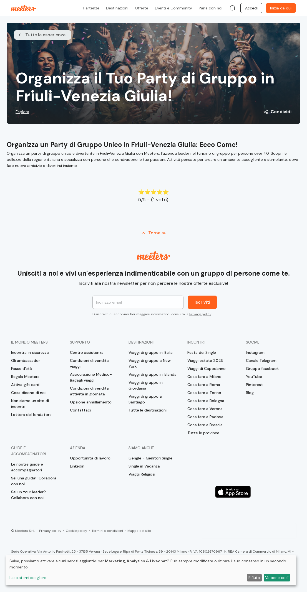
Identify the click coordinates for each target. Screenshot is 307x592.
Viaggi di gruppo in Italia (151, 352)
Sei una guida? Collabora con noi (33, 481)
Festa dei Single (201, 352)
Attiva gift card (25, 384)
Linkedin (77, 466)
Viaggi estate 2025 (205, 360)
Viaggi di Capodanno (206, 368)
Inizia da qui (280, 8)
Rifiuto (254, 577)
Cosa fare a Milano (204, 376)
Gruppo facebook (262, 368)
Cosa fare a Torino (204, 392)
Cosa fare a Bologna (205, 400)
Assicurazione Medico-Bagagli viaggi (91, 377)
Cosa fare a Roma (203, 384)
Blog (250, 392)
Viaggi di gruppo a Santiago (145, 399)
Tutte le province (203, 432)
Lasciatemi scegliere (27, 577)
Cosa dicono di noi (28, 392)
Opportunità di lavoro (90, 458)
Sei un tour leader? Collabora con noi (28, 494)
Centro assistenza (87, 352)
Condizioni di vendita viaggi (89, 363)
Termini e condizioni (107, 531)
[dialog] (151, 570)
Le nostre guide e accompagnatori (27, 467)
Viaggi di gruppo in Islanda (153, 374)
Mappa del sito (139, 531)
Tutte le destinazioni (148, 410)
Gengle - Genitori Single (150, 458)
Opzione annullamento (91, 402)
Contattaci (80, 410)
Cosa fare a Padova (205, 416)
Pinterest (254, 384)
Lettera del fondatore (31, 414)
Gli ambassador (25, 360)
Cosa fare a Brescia (205, 424)
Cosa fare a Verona (205, 408)
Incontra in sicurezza (30, 352)
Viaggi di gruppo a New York (150, 363)
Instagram (255, 352)
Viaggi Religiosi (142, 474)
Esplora (22, 111)
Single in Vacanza (144, 466)
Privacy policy (200, 314)
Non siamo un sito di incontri (30, 403)
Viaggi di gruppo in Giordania (146, 385)
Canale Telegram (261, 360)
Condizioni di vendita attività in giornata (89, 391)
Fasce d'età (21, 368)
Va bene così (276, 577)
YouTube (254, 376)
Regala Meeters (25, 376)
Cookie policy (76, 531)
